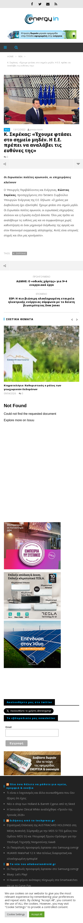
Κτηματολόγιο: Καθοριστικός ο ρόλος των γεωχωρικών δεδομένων (32, 387)
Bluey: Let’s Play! (17, 874)
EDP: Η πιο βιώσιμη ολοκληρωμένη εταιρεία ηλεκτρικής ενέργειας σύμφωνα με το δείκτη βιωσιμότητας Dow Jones (41, 300)
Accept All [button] (36, 914)
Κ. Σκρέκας (19, 253)
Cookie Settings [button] (16, 914)
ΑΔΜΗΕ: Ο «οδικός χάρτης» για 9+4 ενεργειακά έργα (41, 281)
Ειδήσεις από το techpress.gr (32, 820)
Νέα (7, 129)
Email (9, 727)
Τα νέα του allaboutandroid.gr (33, 864)
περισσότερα (78, 164)
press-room (36, 130)
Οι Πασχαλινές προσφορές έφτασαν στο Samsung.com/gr (43, 847)
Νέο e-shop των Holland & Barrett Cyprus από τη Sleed (41, 804)
